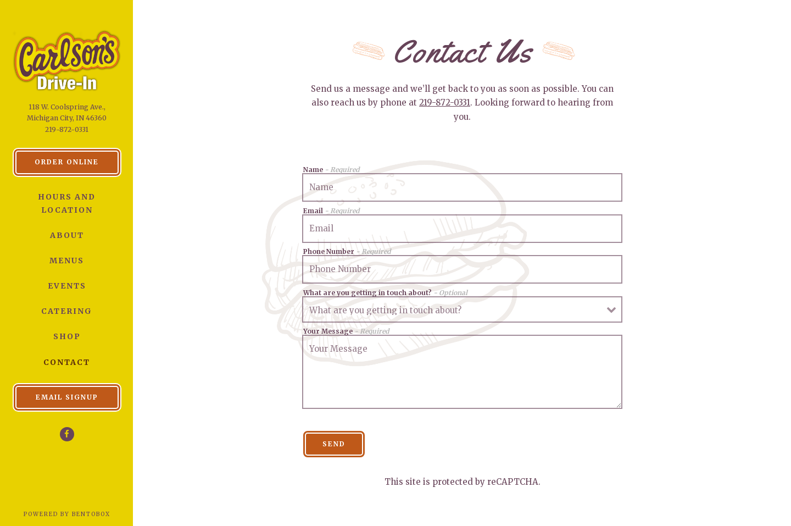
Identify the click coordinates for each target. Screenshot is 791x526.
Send (334, 444)
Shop (67, 336)
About (67, 235)
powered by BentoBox (79, 513)
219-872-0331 (66, 129)
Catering (66, 311)
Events (67, 286)
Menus (66, 260)
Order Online (78, 161)
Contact (66, 362)
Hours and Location (67, 203)
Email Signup (67, 397)
